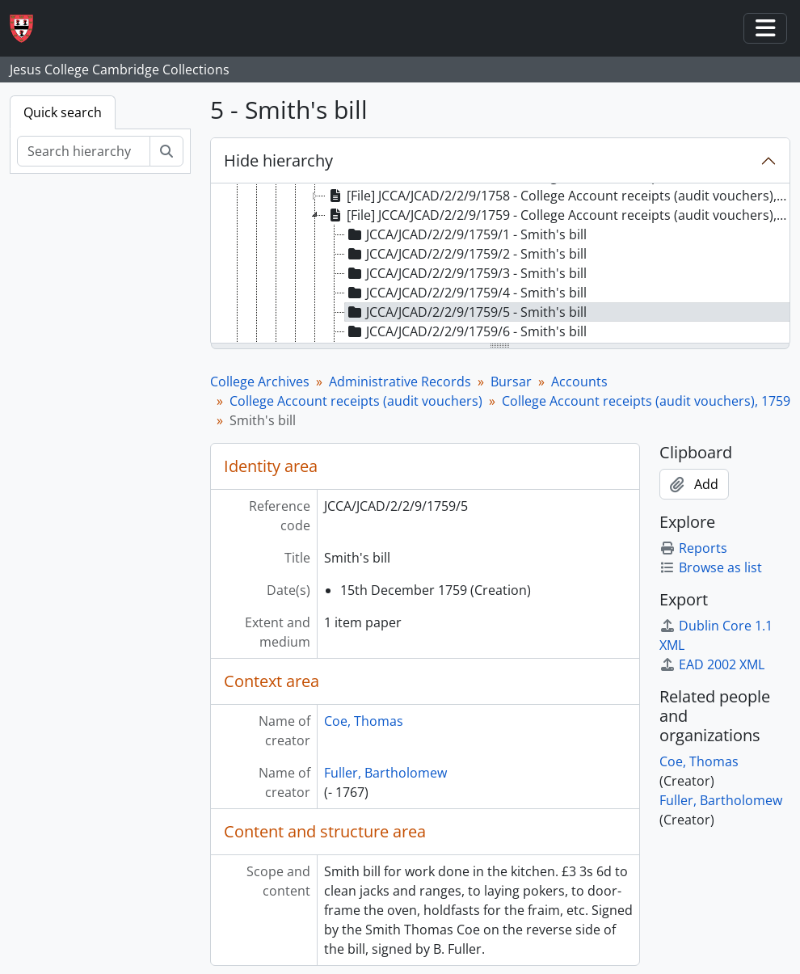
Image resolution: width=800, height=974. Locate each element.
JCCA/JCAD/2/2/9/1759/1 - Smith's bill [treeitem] (466, 234)
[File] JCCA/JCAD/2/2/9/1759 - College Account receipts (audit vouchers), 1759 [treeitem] (558, 215)
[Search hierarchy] (83, 151)
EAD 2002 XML (711, 664)
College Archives (259, 381)
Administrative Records (400, 381)
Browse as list (710, 567)
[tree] (500, 264)
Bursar (511, 381)
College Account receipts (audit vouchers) (355, 401)
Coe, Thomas (363, 721)
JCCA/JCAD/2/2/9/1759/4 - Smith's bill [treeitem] (466, 292)
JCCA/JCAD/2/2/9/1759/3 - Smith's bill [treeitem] (466, 273)
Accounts (579, 381)
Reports (693, 548)
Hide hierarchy (278, 160)
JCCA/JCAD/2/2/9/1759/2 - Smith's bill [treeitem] (466, 254)
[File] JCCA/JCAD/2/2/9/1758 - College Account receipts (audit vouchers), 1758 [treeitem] (558, 195)
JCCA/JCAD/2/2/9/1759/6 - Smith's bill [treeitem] (466, 331)
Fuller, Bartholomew (385, 773)
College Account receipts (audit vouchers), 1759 (646, 401)
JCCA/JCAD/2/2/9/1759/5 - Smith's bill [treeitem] (466, 312)
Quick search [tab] (62, 112)
